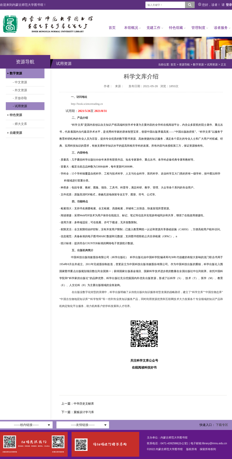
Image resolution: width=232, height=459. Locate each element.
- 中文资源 (20, 82)
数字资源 (198, 64)
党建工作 (155, 28)
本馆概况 (132, 28)
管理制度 (199, 28)
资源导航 (184, 64)
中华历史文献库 (84, 403)
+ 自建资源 (14, 132)
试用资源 (212, 64)
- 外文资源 (20, 90)
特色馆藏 (177, 28)
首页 (112, 28)
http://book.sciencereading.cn (87, 103)
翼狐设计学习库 (84, 412)
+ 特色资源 (14, 115)
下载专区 (222, 424)
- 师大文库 (20, 123)
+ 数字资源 (14, 73)
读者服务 (222, 28)
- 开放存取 (20, 98)
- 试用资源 (20, 106)
